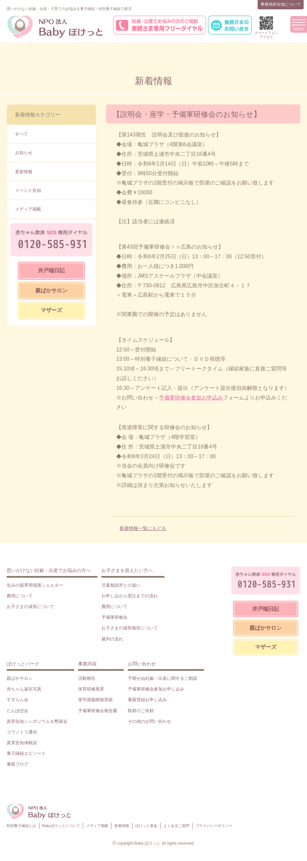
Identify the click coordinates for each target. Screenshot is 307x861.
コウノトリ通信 (22, 732)
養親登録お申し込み (147, 699)
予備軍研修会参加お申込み (191, 397)
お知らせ (23, 152)
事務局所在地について (281, 4)
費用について (20, 595)
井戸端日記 (51, 270)
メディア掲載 (28, 209)
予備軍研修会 (114, 617)
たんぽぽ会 (17, 710)
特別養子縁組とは (21, 826)
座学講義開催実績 (95, 699)
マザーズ (51, 310)
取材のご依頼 (141, 710)
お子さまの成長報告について (129, 627)
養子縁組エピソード (26, 753)
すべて (21, 133)
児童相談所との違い (120, 585)
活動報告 (86, 678)
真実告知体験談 (22, 742)
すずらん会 (17, 699)
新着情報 (121, 826)
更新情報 (23, 171)
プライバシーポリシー (214, 826)
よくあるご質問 (176, 826)
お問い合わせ (142, 663)
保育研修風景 (91, 688)
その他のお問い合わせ (149, 721)
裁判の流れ (112, 638)
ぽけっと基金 (146, 826)
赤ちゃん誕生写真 (24, 688)
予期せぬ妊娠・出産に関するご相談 (162, 678)
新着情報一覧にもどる (142, 528)
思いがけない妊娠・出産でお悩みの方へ (49, 570)
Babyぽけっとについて (61, 826)
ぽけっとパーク (23, 663)
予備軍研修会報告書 (97, 710)
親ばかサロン (51, 290)
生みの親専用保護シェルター (35, 585)
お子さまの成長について (30, 606)
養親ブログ (17, 764)
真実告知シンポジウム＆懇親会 (37, 721)
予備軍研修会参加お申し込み (156, 688)
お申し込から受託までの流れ (129, 595)
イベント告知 (28, 190)
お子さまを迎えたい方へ (127, 570)
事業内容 (87, 663)
